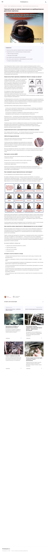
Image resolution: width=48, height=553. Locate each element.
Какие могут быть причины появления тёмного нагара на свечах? (19, 50)
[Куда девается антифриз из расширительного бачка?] (13, 327)
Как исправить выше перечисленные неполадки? (16, 57)
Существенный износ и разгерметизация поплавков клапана (18, 51)
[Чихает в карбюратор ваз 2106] (13, 356)
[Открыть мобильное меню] (2, 2)
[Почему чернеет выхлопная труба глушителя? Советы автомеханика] (34, 356)
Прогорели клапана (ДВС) (12, 55)
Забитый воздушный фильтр (12, 53)
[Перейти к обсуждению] (43, 43)
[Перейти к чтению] (41, 43)
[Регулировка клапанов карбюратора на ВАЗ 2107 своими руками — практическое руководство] (34, 327)
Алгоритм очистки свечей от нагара (14, 60)
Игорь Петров (9, 297)
